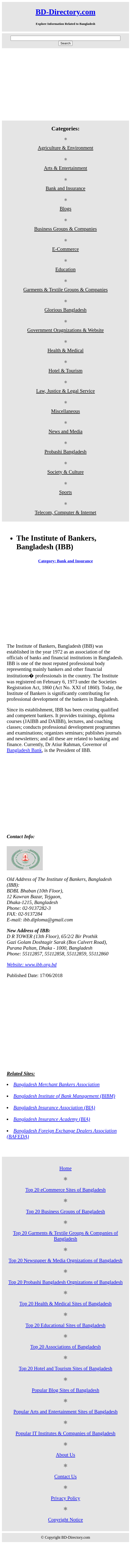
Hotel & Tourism (65, 370)
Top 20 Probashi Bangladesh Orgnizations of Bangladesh (65, 1282)
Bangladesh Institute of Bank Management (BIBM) (64, 1096)
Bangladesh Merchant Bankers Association (56, 1084)
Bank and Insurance (65, 188)
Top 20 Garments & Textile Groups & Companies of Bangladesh (65, 1235)
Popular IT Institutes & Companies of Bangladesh (66, 1433)
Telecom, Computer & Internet (65, 512)
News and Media (65, 431)
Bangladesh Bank (24, 750)
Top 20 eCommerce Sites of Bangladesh (65, 1189)
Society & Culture (65, 472)
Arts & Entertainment (65, 168)
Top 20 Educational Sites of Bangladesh (65, 1325)
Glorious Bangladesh (65, 310)
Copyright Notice (65, 1519)
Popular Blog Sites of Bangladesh (65, 1390)
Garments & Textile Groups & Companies (65, 289)
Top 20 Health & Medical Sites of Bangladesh (65, 1303)
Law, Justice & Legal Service (65, 391)
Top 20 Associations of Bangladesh (65, 1346)
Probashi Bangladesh (65, 451)
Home (65, 1168)
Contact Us (65, 1476)
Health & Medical (65, 350)
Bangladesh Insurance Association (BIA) (54, 1107)
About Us (65, 1454)
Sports (65, 492)
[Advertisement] (65, 84)
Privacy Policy (65, 1498)
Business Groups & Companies (65, 228)
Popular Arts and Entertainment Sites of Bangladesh (65, 1411)
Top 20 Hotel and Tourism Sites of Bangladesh (65, 1368)
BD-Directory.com (65, 11)
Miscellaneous (65, 411)
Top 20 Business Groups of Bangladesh (65, 1211)
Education (65, 269)
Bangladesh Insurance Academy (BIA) (51, 1119)
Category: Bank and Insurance (65, 561)
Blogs (65, 208)
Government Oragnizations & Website (65, 330)
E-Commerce (65, 249)
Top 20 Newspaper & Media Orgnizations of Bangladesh (66, 1260)
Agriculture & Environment (65, 147)
